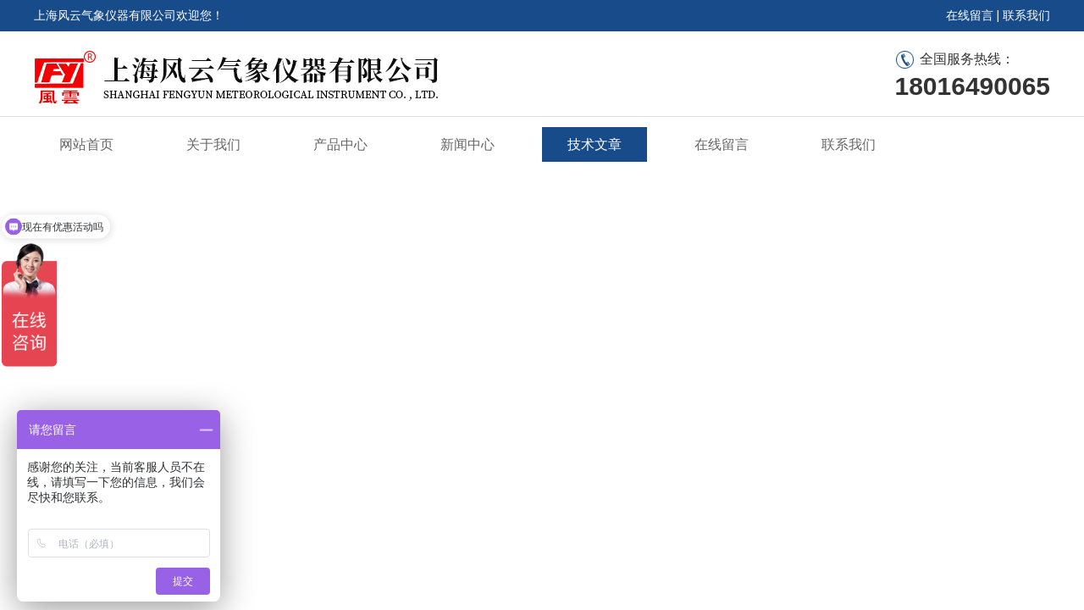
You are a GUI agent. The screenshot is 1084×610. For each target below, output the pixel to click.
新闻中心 (467, 144)
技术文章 (594, 144)
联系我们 (1026, 15)
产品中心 (340, 144)
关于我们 (213, 144)
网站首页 (86, 144)
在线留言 (969, 15)
